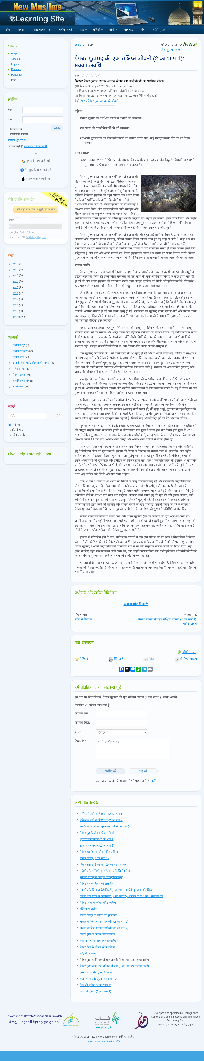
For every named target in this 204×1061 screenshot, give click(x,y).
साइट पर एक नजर (42, 29)
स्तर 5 (78, 44)
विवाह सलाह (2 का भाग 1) (94, 858)
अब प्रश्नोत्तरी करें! (136, 604)
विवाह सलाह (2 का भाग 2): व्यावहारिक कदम (104, 864)
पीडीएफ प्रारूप (185, 659)
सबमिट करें (110, 771)
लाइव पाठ (128, 29)
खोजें (113, 29)
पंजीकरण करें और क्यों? (35, 146)
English (15, 53)
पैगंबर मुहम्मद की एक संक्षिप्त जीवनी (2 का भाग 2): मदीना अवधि (114, 966)
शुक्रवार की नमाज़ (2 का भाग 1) (97, 839)
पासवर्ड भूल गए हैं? (17, 140)
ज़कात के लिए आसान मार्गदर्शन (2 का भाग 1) (104, 921)
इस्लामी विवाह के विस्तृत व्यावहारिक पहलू (101, 877)
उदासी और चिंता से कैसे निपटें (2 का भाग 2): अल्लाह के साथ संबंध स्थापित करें (121, 896)
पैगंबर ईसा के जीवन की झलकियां (97, 947)
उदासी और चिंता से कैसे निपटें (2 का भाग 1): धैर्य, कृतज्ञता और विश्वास (117, 890)
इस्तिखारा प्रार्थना (88, 909)
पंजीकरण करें (65, 29)
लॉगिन (57, 128)
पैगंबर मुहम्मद (95, 101)
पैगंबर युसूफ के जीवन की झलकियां (98, 902)
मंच (142, 29)
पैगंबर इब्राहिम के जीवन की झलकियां (99, 851)
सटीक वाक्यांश (17, 434)
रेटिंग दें (81, 659)
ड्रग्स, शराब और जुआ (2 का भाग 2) (99, 978)
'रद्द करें (143, 771)
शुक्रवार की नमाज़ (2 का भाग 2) (97, 845)
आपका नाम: (83, 713)
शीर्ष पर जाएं (187, 652)
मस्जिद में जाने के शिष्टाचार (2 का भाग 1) (101, 813)
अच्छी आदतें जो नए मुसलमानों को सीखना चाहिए (105, 826)
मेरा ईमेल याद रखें (18, 134)
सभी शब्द (14, 424)
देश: (78, 731)
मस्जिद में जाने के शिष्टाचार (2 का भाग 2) (101, 820)
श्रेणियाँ (98, 29)
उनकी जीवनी (111, 101)
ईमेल (10, 109)
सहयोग (21, 29)
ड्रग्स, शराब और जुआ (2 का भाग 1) (99, 972)
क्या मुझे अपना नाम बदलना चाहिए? (99, 940)
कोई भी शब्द (15, 429)
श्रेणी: (77, 101)
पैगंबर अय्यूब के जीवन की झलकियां (98, 915)
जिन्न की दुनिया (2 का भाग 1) (95, 985)
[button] (9, 263)
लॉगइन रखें (15, 129)
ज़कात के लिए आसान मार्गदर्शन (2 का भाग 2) (104, 928)
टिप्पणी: (80, 741)
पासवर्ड (11, 119)
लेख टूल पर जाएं (170, 49)
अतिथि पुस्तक (159, 29)
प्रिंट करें (115, 659)
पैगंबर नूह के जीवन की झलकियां (97, 832)
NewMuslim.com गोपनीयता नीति (104, 1041)
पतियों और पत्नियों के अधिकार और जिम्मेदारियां (105, 871)
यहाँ (153, 781)
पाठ (83, 101)
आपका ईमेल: (83, 722)
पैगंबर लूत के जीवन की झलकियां (97, 883)
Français (16, 69)
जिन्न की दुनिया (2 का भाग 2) (95, 991)
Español (15, 64)
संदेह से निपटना (83, 619)
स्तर (83, 29)
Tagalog (15, 59)
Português (17, 74)
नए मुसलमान (38, 14)
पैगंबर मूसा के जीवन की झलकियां (97, 934)
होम (8, 29)
